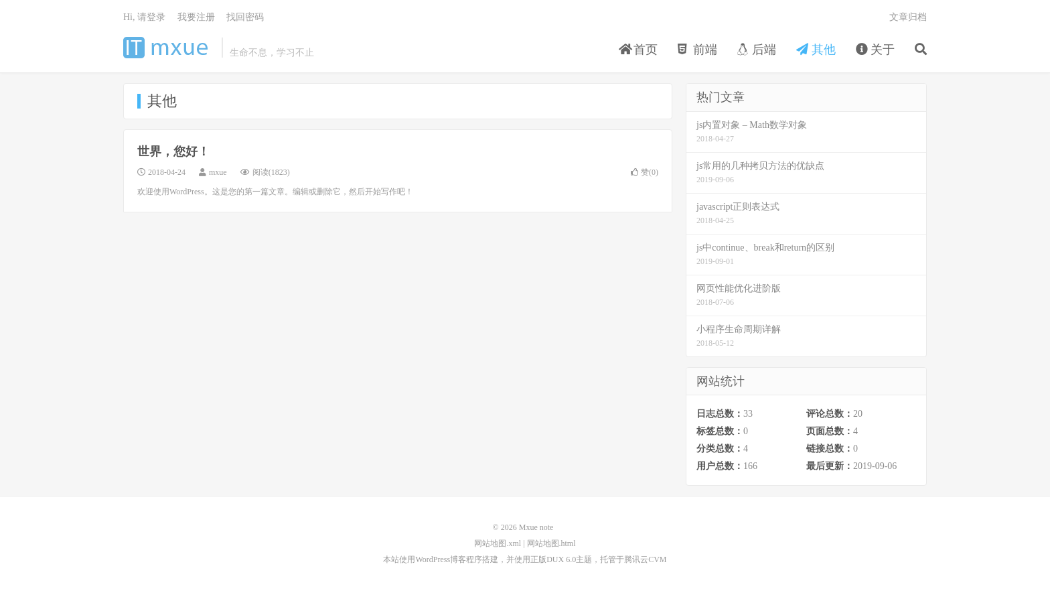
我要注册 (196, 17)
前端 (697, 49)
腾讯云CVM (645, 559)
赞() (644, 172)
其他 (816, 49)
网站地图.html (551, 543)
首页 (638, 49)
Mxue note (169, 47)
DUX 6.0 (561, 559)
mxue (218, 172)
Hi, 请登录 (144, 17)
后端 (757, 49)
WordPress (432, 559)
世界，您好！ (173, 151)
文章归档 (908, 17)
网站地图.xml (497, 543)
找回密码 (245, 17)
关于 (875, 49)
